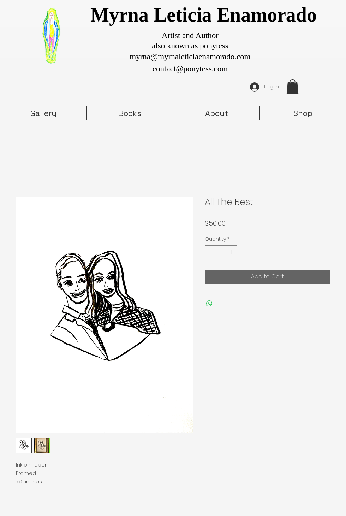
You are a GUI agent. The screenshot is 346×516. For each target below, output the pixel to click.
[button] (292, 86)
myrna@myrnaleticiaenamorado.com (190, 56)
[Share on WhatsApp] (209, 303)
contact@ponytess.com (190, 68)
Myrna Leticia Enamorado (203, 15)
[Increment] (231, 252)
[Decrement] (210, 252)
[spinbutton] (221, 252)
